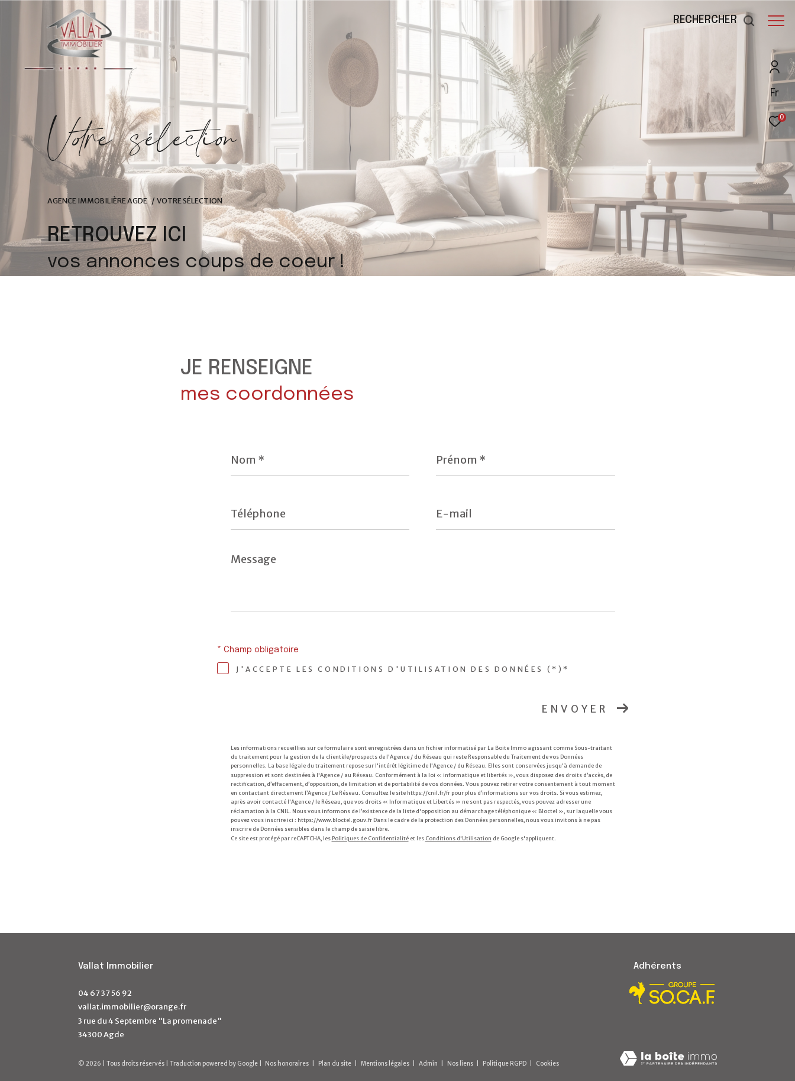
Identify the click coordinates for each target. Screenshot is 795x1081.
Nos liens (460, 1063)
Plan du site (335, 1063)
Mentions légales (386, 1063)
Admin (429, 1063)
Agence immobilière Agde (97, 200)
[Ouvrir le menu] (776, 20)
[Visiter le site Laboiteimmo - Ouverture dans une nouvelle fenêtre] (668, 1059)
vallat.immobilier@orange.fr (132, 1007)
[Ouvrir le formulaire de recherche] (708, 21)
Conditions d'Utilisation (458, 838)
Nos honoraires (287, 1063)
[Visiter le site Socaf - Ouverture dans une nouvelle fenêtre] (672, 993)
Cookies (547, 1063)
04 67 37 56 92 (105, 993)
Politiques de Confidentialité (370, 838)
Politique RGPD (504, 1063)
